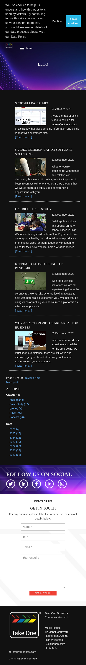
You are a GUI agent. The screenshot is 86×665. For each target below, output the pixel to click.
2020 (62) (15, 453)
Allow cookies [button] (73, 21)
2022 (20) (15, 445)
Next (37, 376)
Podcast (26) (17, 416)
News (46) (15, 411)
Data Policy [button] (18, 36)
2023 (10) (15, 440)
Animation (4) (17, 398)
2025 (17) (15, 432)
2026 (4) (14, 428)
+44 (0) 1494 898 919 (24, 657)
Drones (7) (15, 407)
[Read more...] (23, 136)
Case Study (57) (19, 403)
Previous (29, 376)
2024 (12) (15, 436)
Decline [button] (57, 21)
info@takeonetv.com (24, 650)
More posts (12, 381)
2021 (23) (15, 449)
